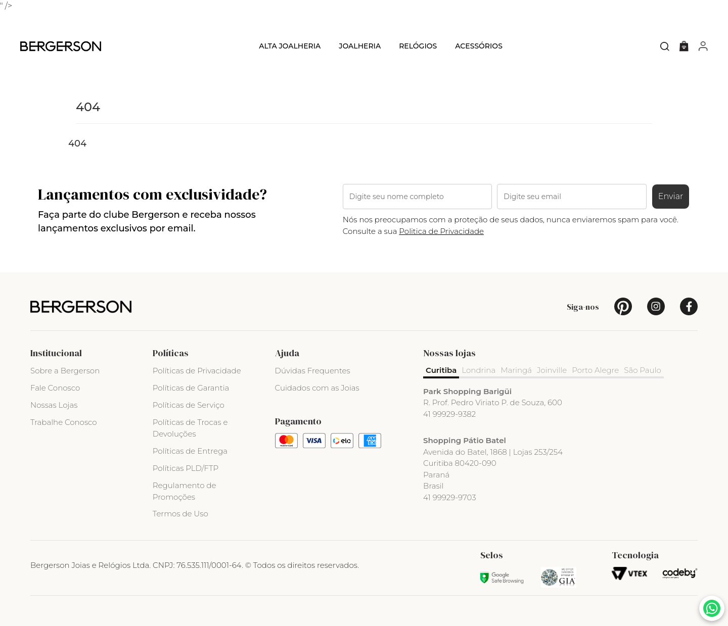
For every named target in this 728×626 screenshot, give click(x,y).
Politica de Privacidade (441, 231)
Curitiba (441, 370)
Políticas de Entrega (190, 451)
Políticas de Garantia (191, 388)
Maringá (516, 370)
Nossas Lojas (53, 405)
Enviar (671, 196)
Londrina (478, 370)
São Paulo (642, 370)
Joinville (552, 370)
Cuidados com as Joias (317, 388)
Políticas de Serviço (188, 405)
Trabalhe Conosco (63, 422)
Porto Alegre (595, 370)
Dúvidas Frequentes (312, 370)
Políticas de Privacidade (197, 370)
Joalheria (360, 46)
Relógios (418, 46)
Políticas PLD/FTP (185, 468)
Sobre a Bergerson (65, 370)
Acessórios (479, 46)
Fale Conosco (55, 388)
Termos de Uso (180, 513)
